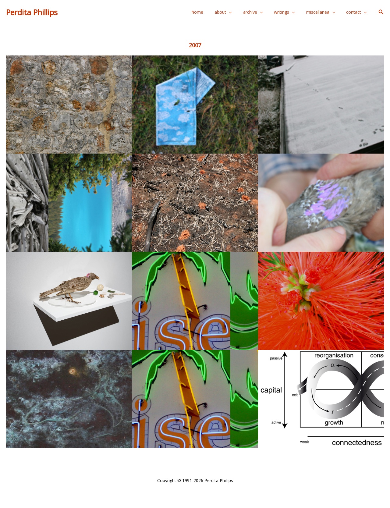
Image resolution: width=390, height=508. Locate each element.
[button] (381, 12)
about (235, 12)
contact (357, 12)
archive (262, 12)
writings (291, 12)
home (212, 12)
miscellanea (324, 12)
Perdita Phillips (32, 12)
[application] (241, 12)
